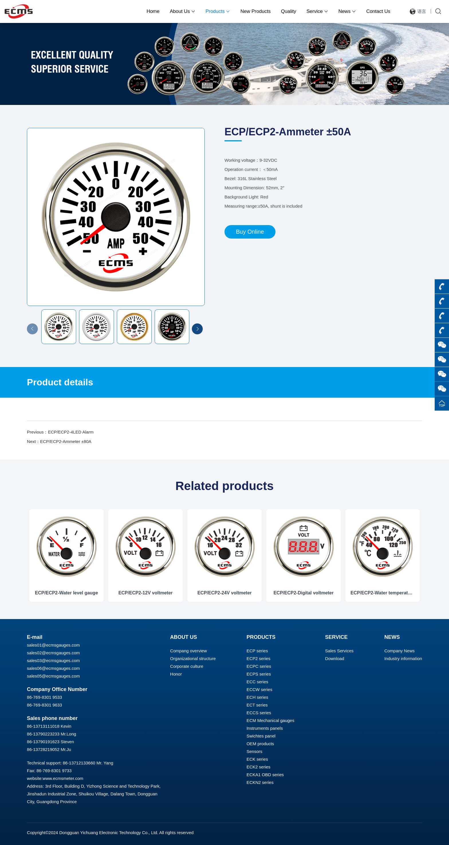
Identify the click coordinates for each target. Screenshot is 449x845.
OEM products (260, 743)
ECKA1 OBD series (265, 774)
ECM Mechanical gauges (270, 720)
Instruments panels (265, 728)
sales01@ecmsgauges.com (53, 645)
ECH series (257, 697)
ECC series (257, 681)
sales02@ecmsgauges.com (53, 652)
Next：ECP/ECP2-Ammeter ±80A (59, 441)
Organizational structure (193, 658)
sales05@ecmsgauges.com (53, 676)
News (347, 11)
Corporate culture (186, 666)
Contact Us (378, 11)
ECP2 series (258, 658)
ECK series (257, 759)
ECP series (257, 650)
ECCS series (259, 712)
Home (153, 11)
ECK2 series (258, 766)
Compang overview (188, 650)
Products (218, 11)
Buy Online (250, 232)
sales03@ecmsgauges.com (53, 660)
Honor (176, 674)
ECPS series (259, 674)
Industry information (403, 658)
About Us (182, 11)
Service (317, 11)
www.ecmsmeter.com (63, 778)
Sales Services (339, 650)
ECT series (257, 704)
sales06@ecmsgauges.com (53, 668)
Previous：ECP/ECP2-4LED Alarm (60, 432)
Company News (399, 650)
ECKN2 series (260, 782)
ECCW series (259, 689)
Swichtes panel (261, 735)
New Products (255, 11)
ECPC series (259, 666)
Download (334, 658)
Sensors (254, 751)
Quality (288, 11)
